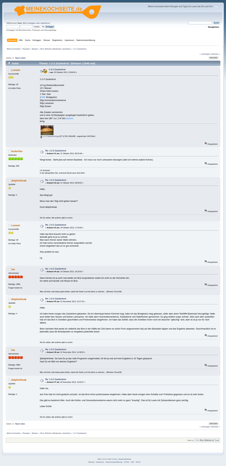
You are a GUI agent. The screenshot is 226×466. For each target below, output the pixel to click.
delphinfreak (18, 180)
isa (13, 269)
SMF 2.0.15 (101, 459)
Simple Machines (124, 459)
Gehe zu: (190, 440)
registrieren (45, 23)
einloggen (31, 23)
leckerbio (66, 49)
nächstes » (215, 54)
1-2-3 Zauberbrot (57, 69)
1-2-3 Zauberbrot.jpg (50, 136)
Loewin (15, 70)
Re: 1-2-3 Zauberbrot (55, 151)
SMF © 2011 (112, 459)
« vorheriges (205, 54)
